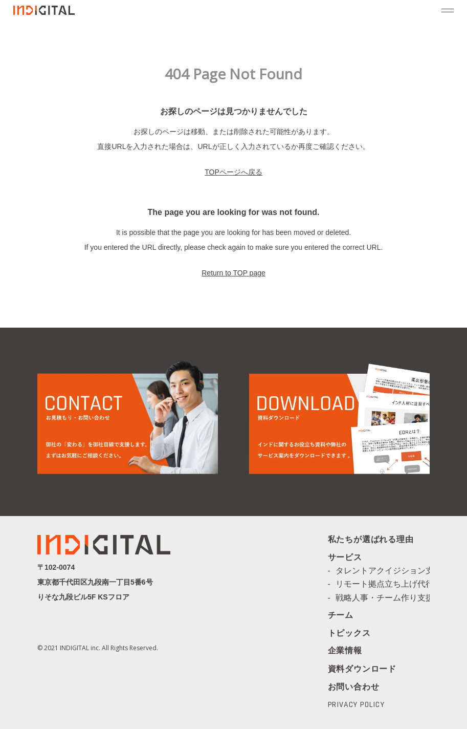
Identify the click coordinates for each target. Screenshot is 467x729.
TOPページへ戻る (233, 172)
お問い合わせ (354, 686)
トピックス (349, 634)
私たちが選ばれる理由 (371, 540)
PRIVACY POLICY (356, 705)
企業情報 (345, 651)
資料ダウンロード (362, 668)
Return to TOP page (233, 273)
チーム (340, 616)
